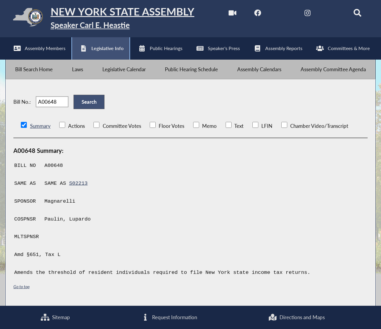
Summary (40, 126)
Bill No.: (22, 102)
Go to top (21, 286)
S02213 (78, 183)
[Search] (357, 14)
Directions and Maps (296, 317)
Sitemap (55, 317)
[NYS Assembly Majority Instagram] (307, 14)
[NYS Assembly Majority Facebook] (257, 14)
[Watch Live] (232, 14)
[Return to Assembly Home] (99, 18)
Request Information (169, 317)
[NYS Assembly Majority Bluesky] (332, 14)
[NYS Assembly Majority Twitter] (282, 14)
